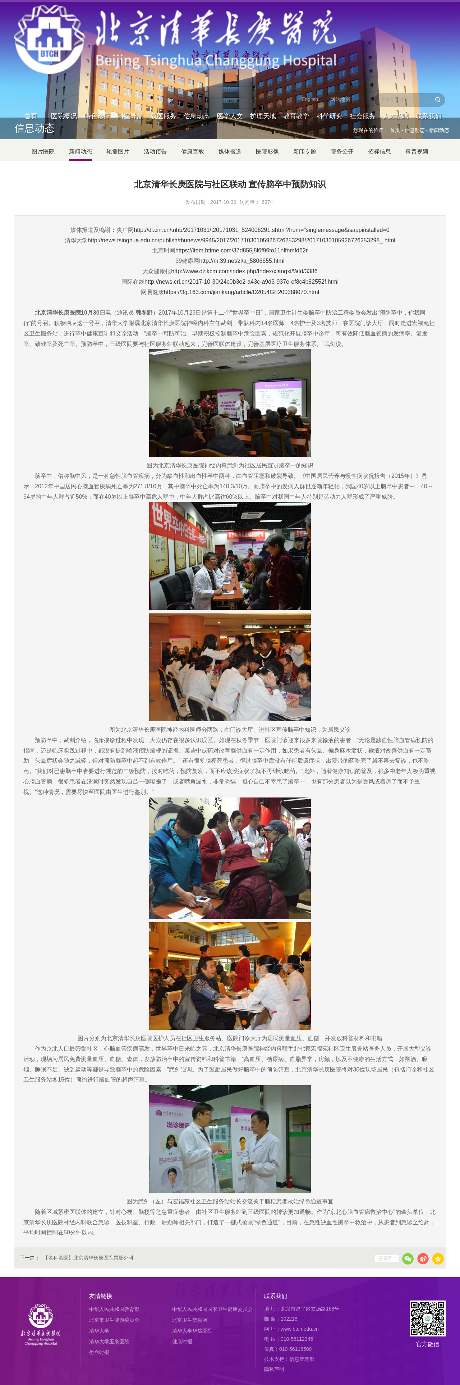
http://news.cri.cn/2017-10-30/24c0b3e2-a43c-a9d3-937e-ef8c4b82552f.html (241, 282)
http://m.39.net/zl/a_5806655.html (241, 261)
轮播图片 (117, 151)
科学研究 (329, 37)
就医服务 (163, 37)
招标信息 (379, 151)
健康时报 (182, 1341)
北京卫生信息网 (189, 1320)
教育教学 (296, 37)
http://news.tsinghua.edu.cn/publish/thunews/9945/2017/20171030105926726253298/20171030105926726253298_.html (241, 240)
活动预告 (155, 151)
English (310, 20)
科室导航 (130, 37)
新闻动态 (439, 130)
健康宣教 (192, 151)
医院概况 (64, 37)
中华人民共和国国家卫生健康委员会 (212, 1309)
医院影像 (267, 151)
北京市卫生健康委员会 (114, 1320)
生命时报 (99, 1352)
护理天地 (263, 37)
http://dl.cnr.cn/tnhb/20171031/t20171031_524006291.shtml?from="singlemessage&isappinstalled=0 (261, 230)
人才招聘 (396, 37)
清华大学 (99, 1331)
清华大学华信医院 (192, 1331)
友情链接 (100, 1296)
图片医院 (43, 151)
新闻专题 (304, 151)
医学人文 (230, 37)
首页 (30, 37)
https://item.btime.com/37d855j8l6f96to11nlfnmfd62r (241, 250)
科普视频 (416, 151)
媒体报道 (230, 151)
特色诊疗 (97, 37)
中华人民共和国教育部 (114, 1309)
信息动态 (197, 37)
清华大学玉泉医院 (109, 1341)
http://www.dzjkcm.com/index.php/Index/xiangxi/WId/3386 (244, 271)
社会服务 (363, 37)
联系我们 (429, 37)
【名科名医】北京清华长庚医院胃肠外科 (88, 1258)
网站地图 (340, 20)
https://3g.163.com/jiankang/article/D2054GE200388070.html (241, 292)
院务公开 (342, 151)
